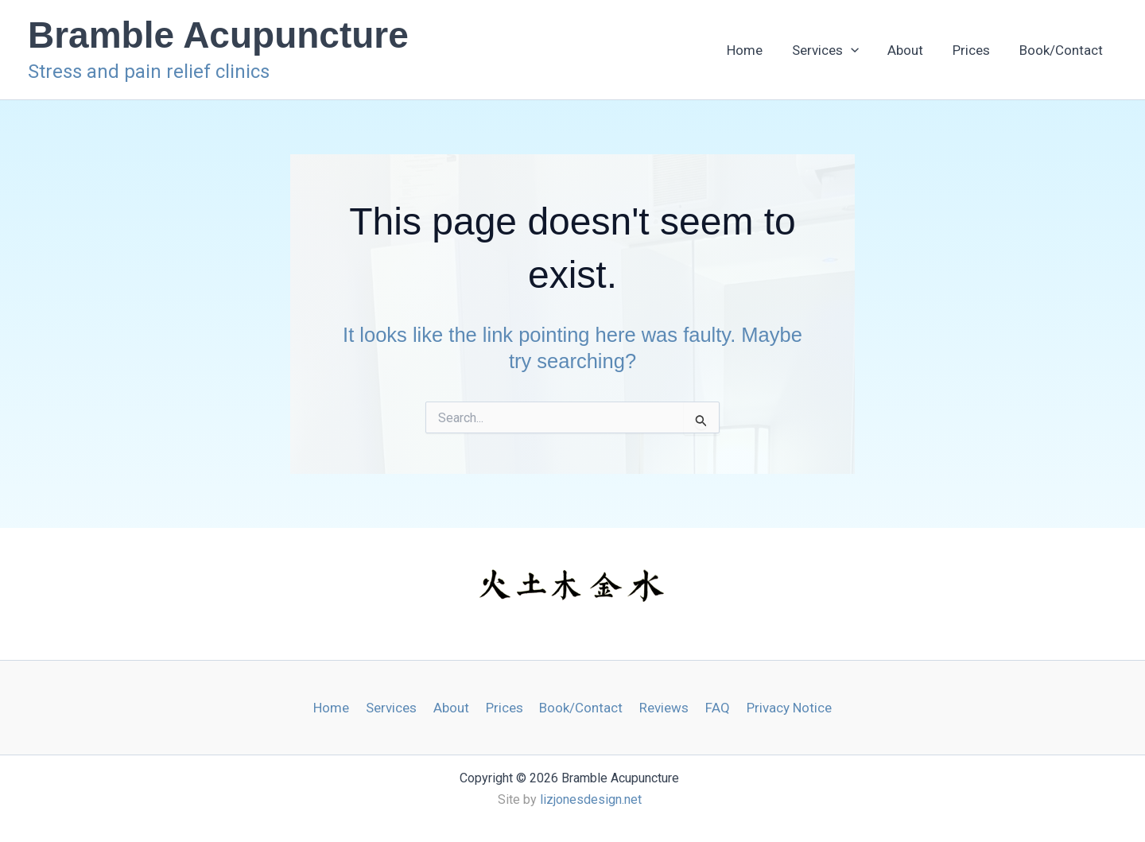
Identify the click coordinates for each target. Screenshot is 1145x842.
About (939, 50)
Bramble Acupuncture (218, 35)
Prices (991, 50)
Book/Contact (1067, 50)
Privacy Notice (778, 708)
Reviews (660, 708)
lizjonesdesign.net (591, 799)
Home (804, 50)
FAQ (710, 708)
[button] (897, 50)
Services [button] (871, 50)
